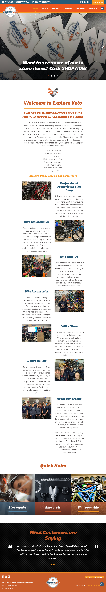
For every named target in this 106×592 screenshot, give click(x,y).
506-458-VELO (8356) (41, 2)
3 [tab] (54, 76)
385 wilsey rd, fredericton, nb (15, 2)
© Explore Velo (7, 588)
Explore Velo (64, 405)
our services (74, 210)
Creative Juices (91, 585)
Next (103, 46)
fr (102, 8)
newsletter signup (94, 577)
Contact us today (73, 435)
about (45, 8)
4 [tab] (58, 76)
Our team (80, 8)
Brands (68, 8)
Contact (93, 8)
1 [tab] (48, 76)
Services (56, 8)
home (35, 8)
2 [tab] (51, 76)
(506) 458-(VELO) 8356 (9, 585)
